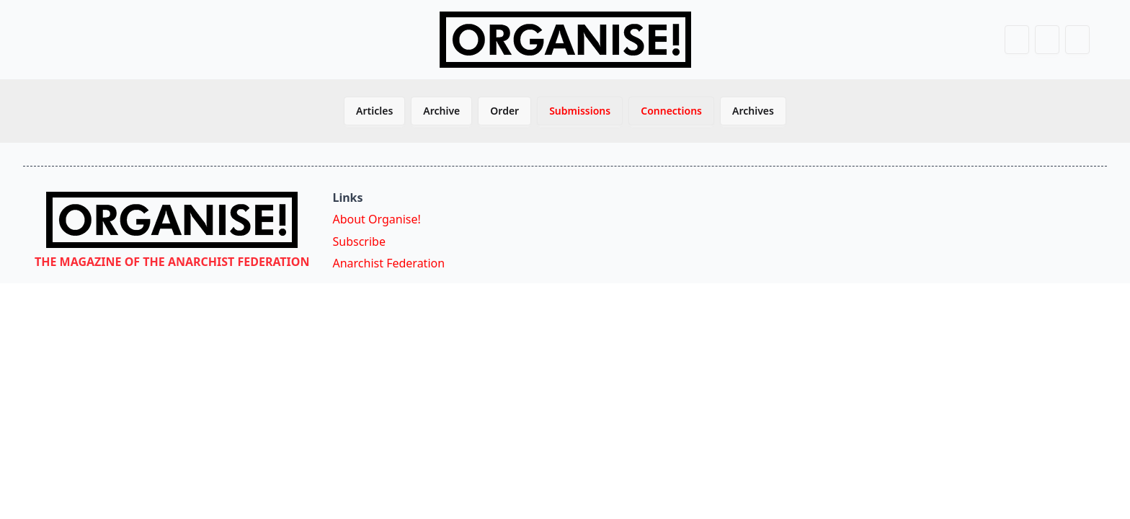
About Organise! (376, 219)
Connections (671, 110)
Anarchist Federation (388, 263)
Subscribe (358, 241)
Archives (753, 110)
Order (504, 110)
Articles (374, 110)
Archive (441, 110)
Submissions (579, 110)
